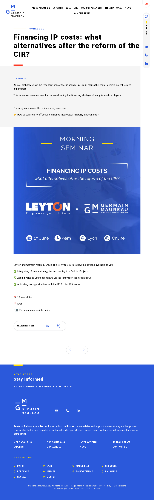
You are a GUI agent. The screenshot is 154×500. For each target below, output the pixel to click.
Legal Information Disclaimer (83, 486)
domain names (83, 430)
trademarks (58, 430)
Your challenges (91, 8)
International (113, 8)
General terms (120, 486)
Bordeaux (23, 471)
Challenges (54, 447)
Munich (51, 477)
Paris (20, 466)
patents (46, 430)
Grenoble (111, 466)
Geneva (21, 477)
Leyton (17, 264)
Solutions (72, 8)
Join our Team (81, 13)
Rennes (50, 471)
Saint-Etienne (84, 471)
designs (69, 430)
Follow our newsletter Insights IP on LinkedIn (43, 386)
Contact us (120, 447)
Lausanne (111, 471)
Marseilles (82, 466)
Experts (58, 8)
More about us (41, 8)
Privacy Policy (105, 486)
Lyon (49, 466)
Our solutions (56, 442)
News (128, 8)
